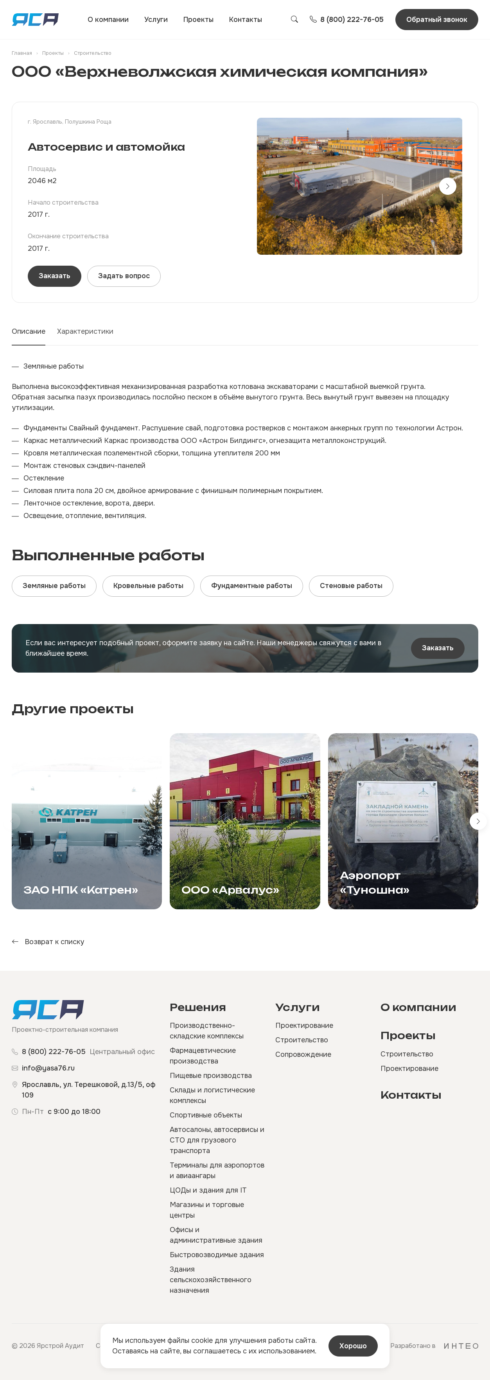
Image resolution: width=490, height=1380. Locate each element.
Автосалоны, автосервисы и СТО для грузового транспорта (217, 1140)
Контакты (245, 19)
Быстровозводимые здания (217, 1254)
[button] (447, 186)
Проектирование (304, 1025)
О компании (108, 19)
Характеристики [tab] (85, 331)
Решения (198, 1007)
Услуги (156, 19)
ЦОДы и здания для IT (208, 1190)
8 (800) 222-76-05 (54, 1051)
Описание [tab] (28, 331)
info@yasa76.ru (48, 1068)
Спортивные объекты (206, 1115)
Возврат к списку (48, 942)
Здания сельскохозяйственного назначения (210, 1280)
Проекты (198, 19)
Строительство (301, 1040)
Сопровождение (303, 1054)
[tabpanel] (245, 441)
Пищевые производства (211, 1075)
